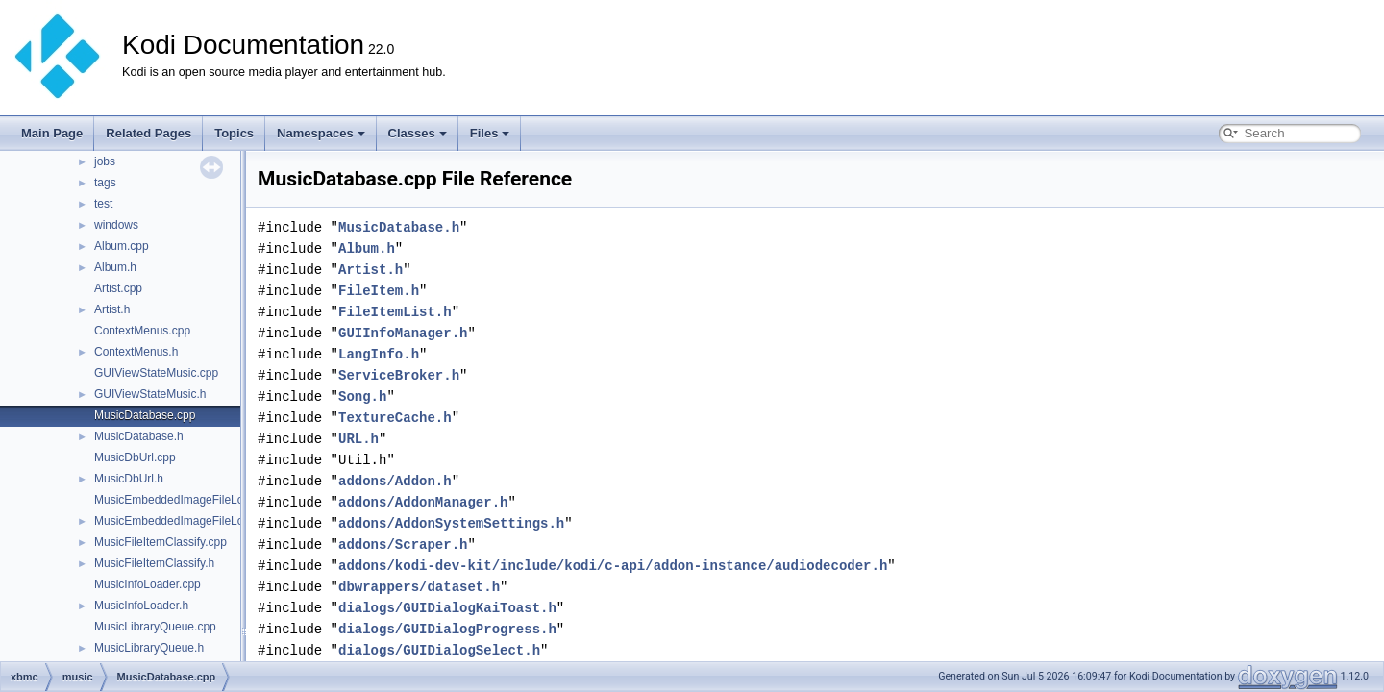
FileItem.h (378, 291)
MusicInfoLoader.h (141, 605)
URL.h (358, 439)
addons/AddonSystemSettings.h (451, 523)
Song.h (362, 396)
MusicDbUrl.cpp (135, 457)
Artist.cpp (118, 288)
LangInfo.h (378, 354)
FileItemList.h (395, 312)
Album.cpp (121, 246)
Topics (234, 133)
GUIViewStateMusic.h (150, 394)
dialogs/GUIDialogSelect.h (439, 650)
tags (105, 182)
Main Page (52, 133)
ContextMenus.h (136, 351)
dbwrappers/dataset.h (419, 587)
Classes (417, 133)
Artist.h (112, 309)
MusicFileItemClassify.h (154, 563)
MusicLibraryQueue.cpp (155, 626)
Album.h (115, 267)
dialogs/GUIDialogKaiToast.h (447, 608)
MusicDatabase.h (139, 436)
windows (116, 225)
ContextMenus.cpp (142, 330)
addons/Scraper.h (402, 544)
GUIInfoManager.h (402, 333)
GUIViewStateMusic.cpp (156, 373)
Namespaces (321, 133)
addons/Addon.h (395, 481)
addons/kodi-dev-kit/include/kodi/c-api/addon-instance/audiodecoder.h (612, 565)
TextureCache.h (395, 417)
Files (490, 133)
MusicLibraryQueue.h (149, 648)
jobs (104, 161)
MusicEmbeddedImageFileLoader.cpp (190, 500)
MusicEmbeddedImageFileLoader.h (185, 521)
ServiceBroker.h (398, 375)
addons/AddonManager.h (422, 502)
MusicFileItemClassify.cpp (160, 542)
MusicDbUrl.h (128, 478)
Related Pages (148, 133)
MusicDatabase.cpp (144, 415)
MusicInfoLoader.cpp (147, 584)
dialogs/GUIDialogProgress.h (447, 629)
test (103, 203)
